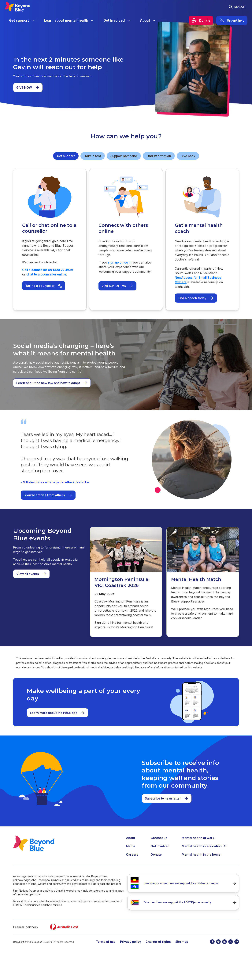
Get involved (160, 846)
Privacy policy (130, 942)
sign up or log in (120, 262)
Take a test (92, 156)
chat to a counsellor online (46, 274)
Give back (187, 156)
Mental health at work (198, 838)
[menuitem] (22, 20)
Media (130, 846)
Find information (158, 156)
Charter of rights (158, 942)
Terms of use (106, 942)
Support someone (123, 156)
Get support (66, 156)
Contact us (159, 838)
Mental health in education (204, 846)
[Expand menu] (32, 20)
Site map (181, 942)
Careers (132, 854)
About (130, 838)
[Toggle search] (236, 7)
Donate (156, 854)
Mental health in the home (201, 854)
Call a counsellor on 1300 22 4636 (47, 270)
